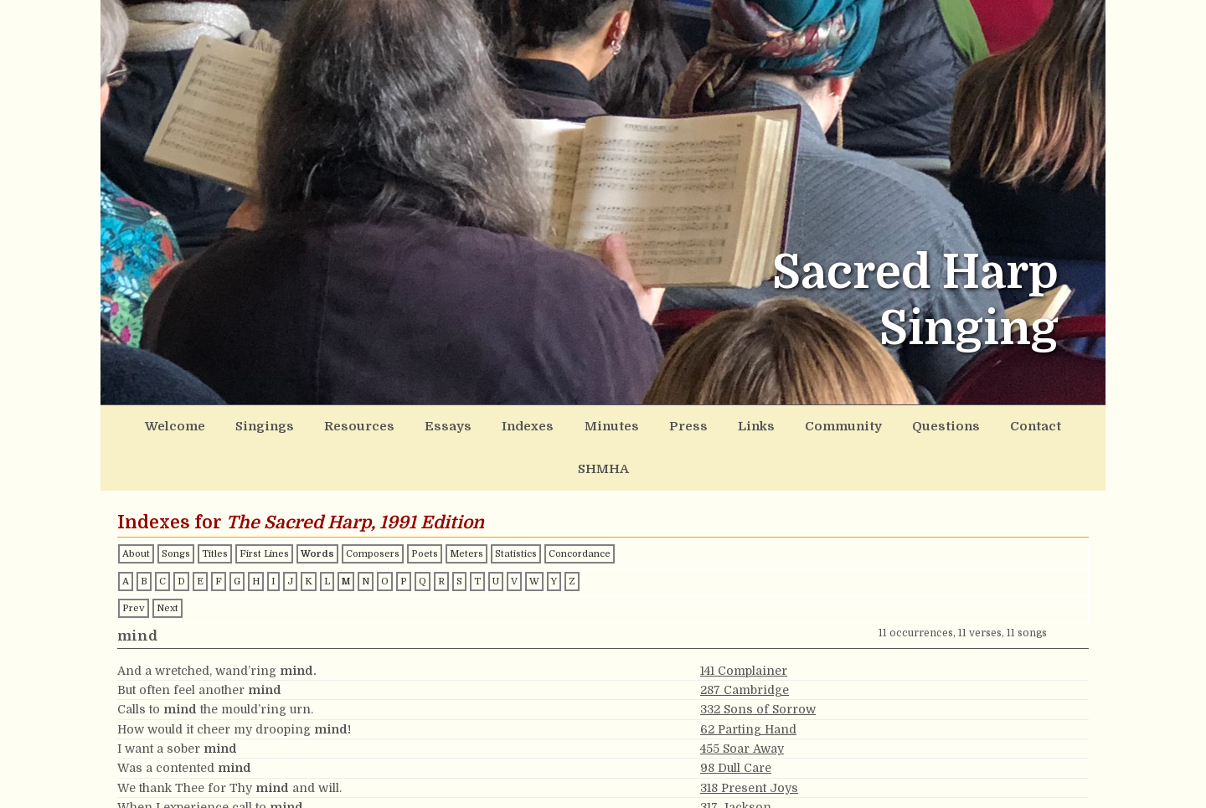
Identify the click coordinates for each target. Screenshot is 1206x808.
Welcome (179, 424)
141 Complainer (743, 623)
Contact (958, 424)
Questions (877, 424)
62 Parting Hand (748, 682)
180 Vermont (737, 780)
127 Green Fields (748, 799)
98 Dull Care (735, 721)
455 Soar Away (742, 701)
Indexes (497, 424)
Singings (261, 424)
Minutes (573, 424)
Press (642, 424)
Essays (425, 424)
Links (703, 424)
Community (783, 424)
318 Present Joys (749, 741)
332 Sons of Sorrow (758, 662)
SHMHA (1031, 424)
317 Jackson (735, 760)
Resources (346, 424)
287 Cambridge (744, 643)
